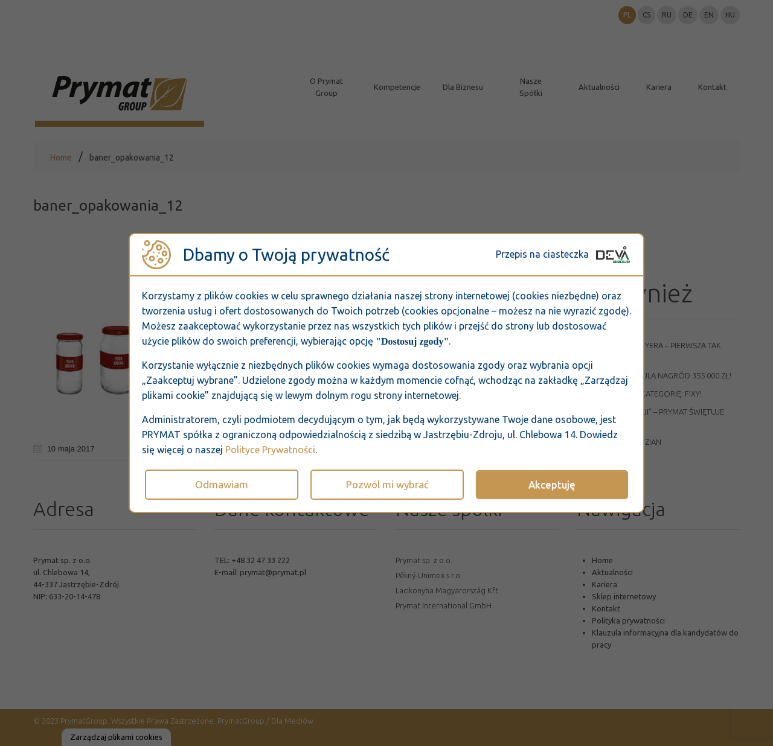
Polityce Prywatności (270, 449)
